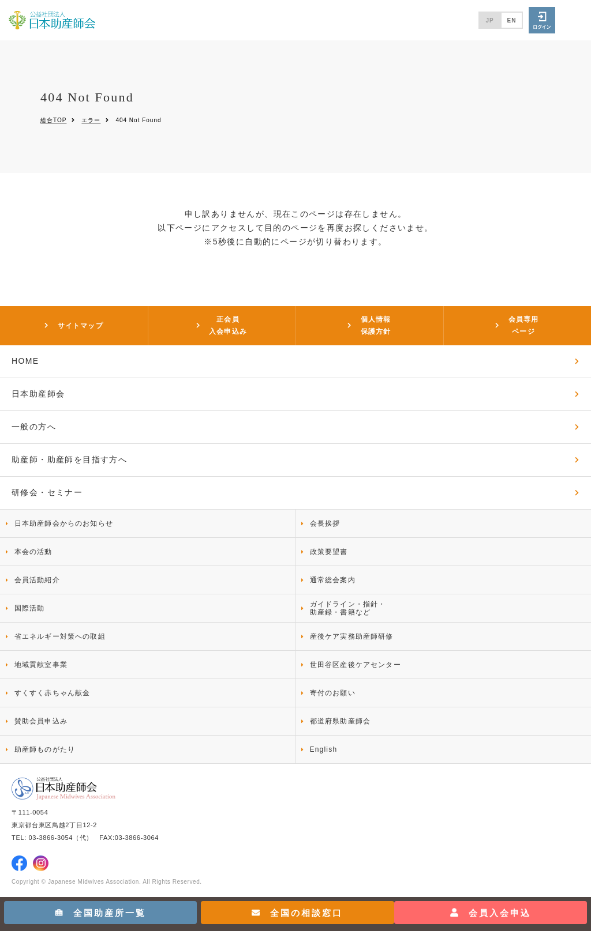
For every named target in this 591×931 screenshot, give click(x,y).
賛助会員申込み (41, 721)
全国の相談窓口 (297, 913)
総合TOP (53, 120)
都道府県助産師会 (340, 721)
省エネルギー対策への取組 (60, 636)
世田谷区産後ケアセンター (355, 665)
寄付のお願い (333, 693)
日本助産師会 (38, 393)
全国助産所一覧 (100, 913)
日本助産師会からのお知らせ (64, 523)
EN (512, 20)
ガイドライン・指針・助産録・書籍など (348, 608)
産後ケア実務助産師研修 (352, 636)
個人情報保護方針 (376, 325)
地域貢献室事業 (41, 665)
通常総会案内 (333, 580)
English (324, 749)
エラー (90, 120)
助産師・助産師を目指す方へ (69, 459)
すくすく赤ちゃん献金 (52, 693)
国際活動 (29, 608)
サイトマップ (80, 326)
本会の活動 (33, 552)
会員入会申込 (490, 913)
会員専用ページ (523, 325)
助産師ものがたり (45, 749)
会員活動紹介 (37, 580)
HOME (25, 360)
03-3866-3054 (51, 837)
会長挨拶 (325, 523)
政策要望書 (329, 552)
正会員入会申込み (228, 325)
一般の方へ (34, 426)
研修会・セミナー (47, 492)
